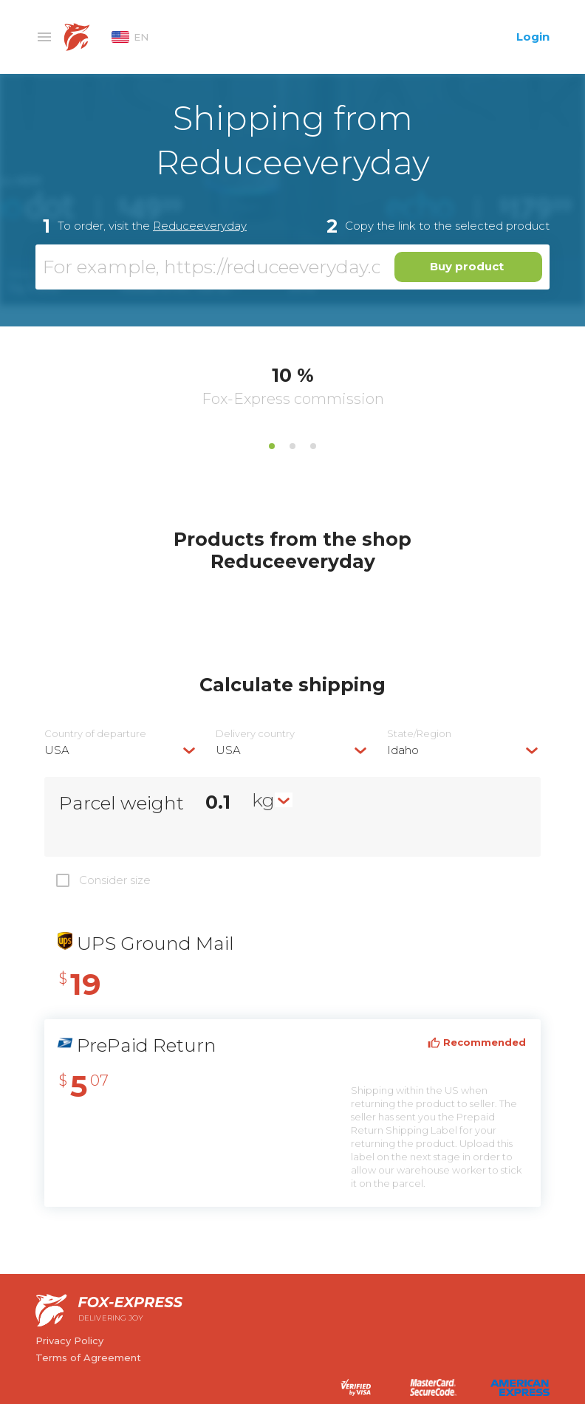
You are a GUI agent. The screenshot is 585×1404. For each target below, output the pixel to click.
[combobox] (121, 750)
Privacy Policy (69, 1340)
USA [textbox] (56, 750)
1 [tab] (271, 446)
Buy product (467, 266)
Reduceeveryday (200, 226)
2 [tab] (292, 446)
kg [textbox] (263, 800)
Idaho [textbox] (403, 750)
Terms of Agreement (88, 1357)
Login (533, 37)
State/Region (419, 734)
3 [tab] (313, 446)
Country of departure (95, 734)
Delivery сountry (255, 734)
